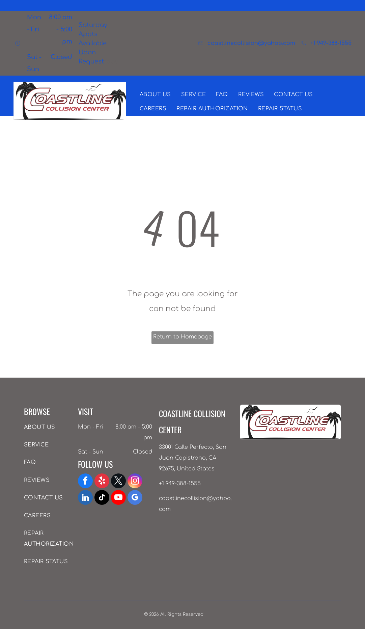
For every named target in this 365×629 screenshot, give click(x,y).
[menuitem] (155, 94)
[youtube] (118, 498)
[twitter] (118, 481)
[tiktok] (101, 498)
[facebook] (85, 481)
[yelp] (101, 481)
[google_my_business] (135, 498)
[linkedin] (85, 498)
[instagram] (135, 481)
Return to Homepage (182, 337)
